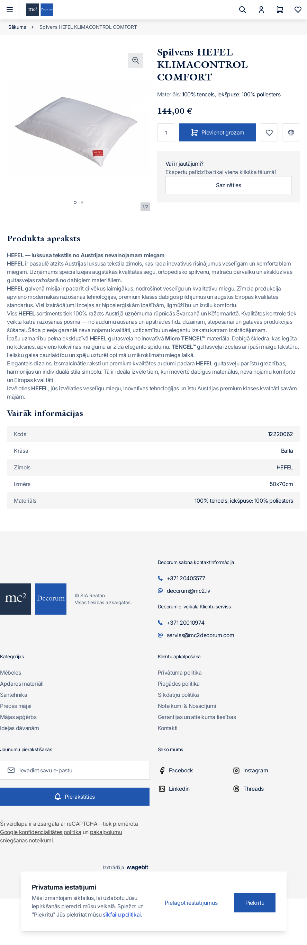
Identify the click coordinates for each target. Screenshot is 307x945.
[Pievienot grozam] (217, 132)
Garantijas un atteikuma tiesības (197, 716)
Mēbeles (10, 672)
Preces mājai (15, 705)
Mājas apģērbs (18, 716)
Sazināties (228, 185)
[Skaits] (166, 132)
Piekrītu (254, 902)
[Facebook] (195, 770)
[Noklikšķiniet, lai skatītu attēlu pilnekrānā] (135, 60)
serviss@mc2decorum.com (200, 635)
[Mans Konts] (261, 9)
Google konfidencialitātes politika (40, 832)
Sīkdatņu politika (178, 694)
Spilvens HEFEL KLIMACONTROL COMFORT (88, 27)
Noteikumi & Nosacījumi (187, 705)
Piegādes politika (179, 683)
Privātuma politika (180, 672)
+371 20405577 (186, 578)
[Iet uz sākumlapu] (39, 9)
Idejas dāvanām (19, 728)
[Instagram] (269, 770)
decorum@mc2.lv (189, 590)
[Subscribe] (75, 797)
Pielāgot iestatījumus (191, 902)
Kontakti (168, 728)
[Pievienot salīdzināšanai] (291, 132)
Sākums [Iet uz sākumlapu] (17, 27)
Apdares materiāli (22, 683)
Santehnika (13, 694)
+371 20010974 (186, 622)
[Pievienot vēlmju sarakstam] (269, 132)
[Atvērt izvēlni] (9, 9)
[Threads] (269, 789)
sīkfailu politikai (122, 914)
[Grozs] (280, 9)
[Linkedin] (195, 789)
